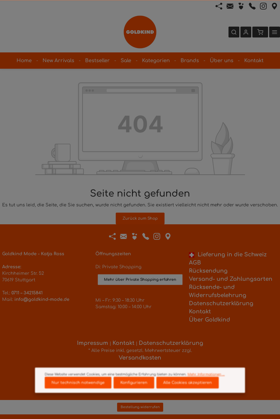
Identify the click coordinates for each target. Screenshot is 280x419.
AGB (195, 263)
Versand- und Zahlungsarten (230, 279)
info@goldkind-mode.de (41, 299)
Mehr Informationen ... (206, 383)
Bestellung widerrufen (140, 407)
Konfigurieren (133, 391)
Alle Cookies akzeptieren (187, 391)
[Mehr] (274, 32)
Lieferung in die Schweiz (228, 254)
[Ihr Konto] (245, 32)
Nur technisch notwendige (78, 391)
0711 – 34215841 (27, 293)
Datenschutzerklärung (221, 303)
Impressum (92, 343)
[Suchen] (233, 32)
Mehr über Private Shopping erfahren (140, 277)
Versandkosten (140, 358)
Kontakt (200, 311)
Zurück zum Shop (140, 218)
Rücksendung (208, 271)
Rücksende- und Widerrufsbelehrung (217, 291)
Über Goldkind (209, 320)
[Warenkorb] (260, 32)
